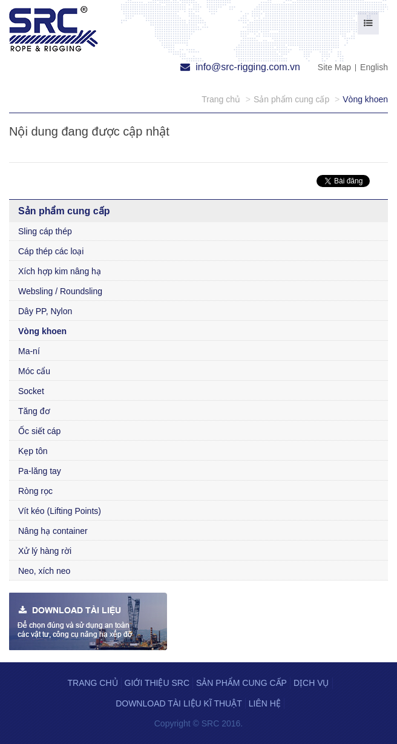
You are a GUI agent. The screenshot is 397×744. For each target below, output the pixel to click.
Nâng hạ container (53, 531)
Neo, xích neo (44, 571)
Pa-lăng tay (39, 471)
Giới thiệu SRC (157, 683)
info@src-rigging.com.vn (240, 67)
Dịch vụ (311, 683)
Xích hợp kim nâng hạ (59, 271)
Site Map (334, 67)
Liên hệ (265, 703)
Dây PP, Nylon (45, 311)
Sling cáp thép (45, 231)
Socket (31, 391)
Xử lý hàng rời (44, 551)
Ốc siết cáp (39, 431)
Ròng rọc (35, 491)
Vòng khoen (42, 331)
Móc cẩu (34, 371)
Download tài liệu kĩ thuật (179, 703)
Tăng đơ (34, 411)
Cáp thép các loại (51, 251)
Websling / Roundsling (60, 291)
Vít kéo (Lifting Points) (59, 511)
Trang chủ (92, 683)
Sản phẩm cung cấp (241, 683)
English (374, 67)
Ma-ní (29, 351)
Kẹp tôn (32, 451)
